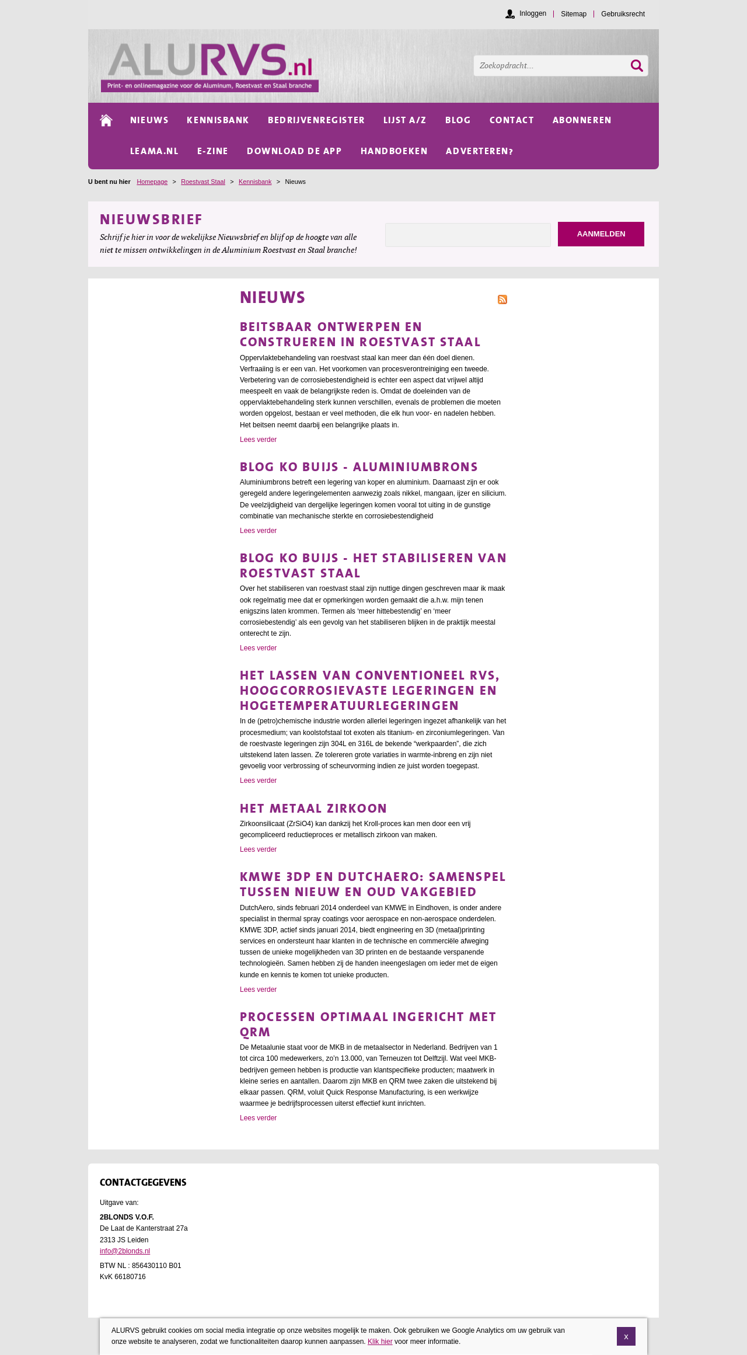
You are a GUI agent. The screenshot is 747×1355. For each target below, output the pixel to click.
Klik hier (380, 1341)
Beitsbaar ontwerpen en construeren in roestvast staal (360, 334)
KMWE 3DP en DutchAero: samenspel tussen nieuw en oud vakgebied (373, 884)
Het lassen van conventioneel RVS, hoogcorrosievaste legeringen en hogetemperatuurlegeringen (370, 690)
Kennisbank (255, 181)
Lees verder (258, 440)
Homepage (152, 181)
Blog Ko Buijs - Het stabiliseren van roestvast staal (373, 565)
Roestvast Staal (203, 181)
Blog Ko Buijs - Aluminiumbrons (359, 467)
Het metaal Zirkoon (314, 808)
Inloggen (532, 13)
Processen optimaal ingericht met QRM (368, 1024)
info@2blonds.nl (125, 1251)
